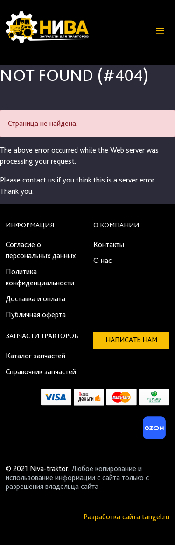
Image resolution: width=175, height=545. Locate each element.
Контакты (108, 244)
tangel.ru (155, 516)
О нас (102, 260)
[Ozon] (153, 430)
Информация (30, 225)
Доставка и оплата (35, 298)
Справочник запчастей (41, 371)
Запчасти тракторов (42, 336)
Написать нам (131, 339)
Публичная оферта (36, 314)
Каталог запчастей (35, 355)
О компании (116, 225)
